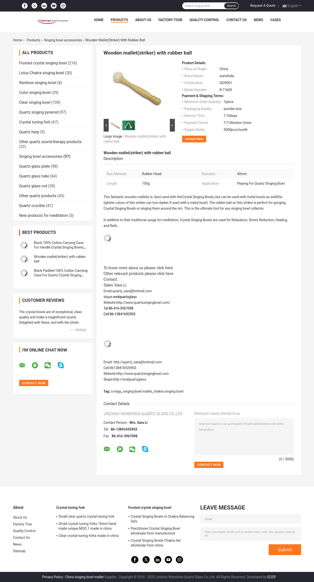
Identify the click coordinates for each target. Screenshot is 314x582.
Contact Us (236, 20)
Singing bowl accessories (63, 40)
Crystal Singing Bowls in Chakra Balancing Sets (162, 519)
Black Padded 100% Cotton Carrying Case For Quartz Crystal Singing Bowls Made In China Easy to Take (61, 275)
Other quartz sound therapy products (50, 141)
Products (119, 20)
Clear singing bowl (35, 102)
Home (99, 20)
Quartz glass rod (33, 186)
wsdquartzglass (125, 297)
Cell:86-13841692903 (120, 314)
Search (231, 5)
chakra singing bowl (169, 391)
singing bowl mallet (137, 391)
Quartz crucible (32, 205)
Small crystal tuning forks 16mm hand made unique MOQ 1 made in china (87, 526)
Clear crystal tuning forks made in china (89, 536)
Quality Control (204, 20)
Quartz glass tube (34, 176)
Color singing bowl (35, 92)
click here (165, 268)
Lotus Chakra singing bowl (41, 73)
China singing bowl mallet (84, 577)
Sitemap (19, 551)
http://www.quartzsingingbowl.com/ (143, 302)
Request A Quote (262, 5)
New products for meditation (43, 215)
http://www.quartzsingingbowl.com (142, 374)
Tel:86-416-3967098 (118, 308)
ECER (271, 577)
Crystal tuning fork (34, 122)
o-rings (116, 391)
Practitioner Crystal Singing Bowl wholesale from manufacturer (155, 531)
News (258, 20)
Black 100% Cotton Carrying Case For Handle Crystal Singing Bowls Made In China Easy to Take (59, 247)
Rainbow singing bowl (37, 82)
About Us (143, 20)
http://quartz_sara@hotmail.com (137, 362)
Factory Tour (171, 20)
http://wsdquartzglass (129, 379)
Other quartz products (38, 196)
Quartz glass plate (34, 166)
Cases (275, 20)
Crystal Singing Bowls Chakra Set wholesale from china (156, 543)
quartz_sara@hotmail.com (132, 291)
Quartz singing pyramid (39, 112)
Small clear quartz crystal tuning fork (86, 516)
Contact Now (194, 139)
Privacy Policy (52, 577)
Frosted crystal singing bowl (43, 63)
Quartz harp (29, 132)
